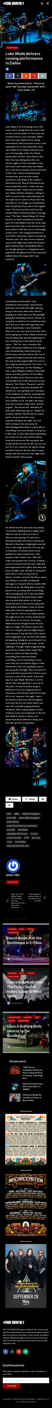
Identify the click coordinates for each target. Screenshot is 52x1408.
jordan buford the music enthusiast (22, 826)
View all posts (13, 882)
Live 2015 (11, 830)
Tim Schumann (15, 959)
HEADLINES (12, 929)
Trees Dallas (20, 842)
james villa (11, 818)
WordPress (33, 1402)
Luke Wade (22, 830)
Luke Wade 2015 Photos (17, 834)
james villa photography (29, 818)
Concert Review (14, 1017)
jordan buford (12, 822)
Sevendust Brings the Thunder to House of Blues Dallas (32, 1098)
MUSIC (22, 929)
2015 (9, 814)
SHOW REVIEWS (12, 48)
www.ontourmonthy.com (18, 846)
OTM (26, 838)
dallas (16, 814)
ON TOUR (31, 929)
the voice (36, 838)
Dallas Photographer (31, 814)
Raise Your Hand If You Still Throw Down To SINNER (33, 1087)
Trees (9, 842)
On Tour (34, 834)
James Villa (12, 69)
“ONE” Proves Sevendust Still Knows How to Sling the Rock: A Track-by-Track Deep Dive (33, 1073)
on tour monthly (14, 838)
